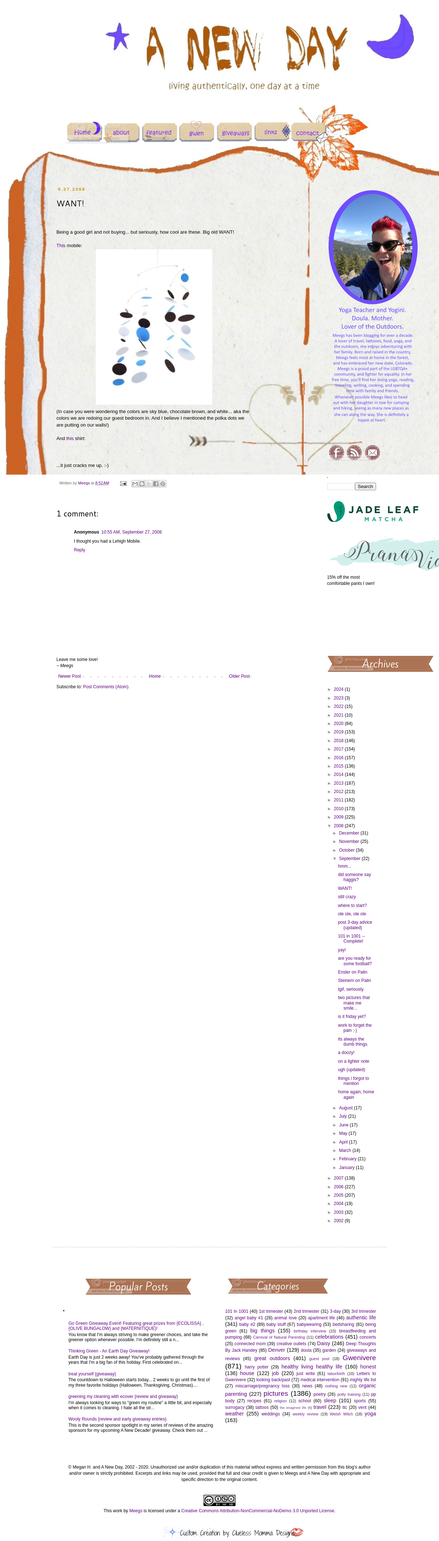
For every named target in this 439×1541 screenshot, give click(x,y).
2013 (339, 783)
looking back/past (273, 1379)
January (347, 1167)
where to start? (352, 905)
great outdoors (272, 1358)
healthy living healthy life (311, 1367)
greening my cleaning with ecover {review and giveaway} (123, 1396)
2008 (339, 825)
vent (362, 1407)
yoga (370, 1414)
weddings (270, 1414)
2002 (339, 1220)
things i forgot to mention (353, 1081)
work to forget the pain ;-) (355, 1028)
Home (155, 676)
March (345, 1150)
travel (319, 1407)
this (70, 438)
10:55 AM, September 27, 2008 (131, 532)
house (247, 1373)
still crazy (347, 896)
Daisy (323, 1343)
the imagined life (293, 1408)
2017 (339, 749)
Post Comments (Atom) (105, 686)
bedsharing (343, 1324)
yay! (342, 949)
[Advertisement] (351, 620)
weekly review (306, 1414)
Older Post (239, 676)
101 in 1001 (237, 1311)
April (344, 1142)
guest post (319, 1358)
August (346, 1107)
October (347, 850)
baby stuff (276, 1324)
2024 (339, 689)
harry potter (256, 1367)
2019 (339, 731)
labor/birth (336, 1373)
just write (305, 1373)
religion (280, 1401)
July (343, 1116)
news (307, 1386)
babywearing (309, 1324)
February (348, 1158)
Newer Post (69, 676)
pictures (276, 1393)
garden (329, 1350)
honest (368, 1367)
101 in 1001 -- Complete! (351, 939)
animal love (285, 1317)
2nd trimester (307, 1311)
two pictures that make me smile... (353, 1003)
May (343, 1133)
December (349, 833)
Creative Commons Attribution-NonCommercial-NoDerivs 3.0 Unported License (257, 1510)
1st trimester (271, 1311)
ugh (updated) (351, 1069)
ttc (345, 1407)
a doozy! (346, 1052)
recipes (254, 1400)
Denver (276, 1350)
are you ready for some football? (355, 961)
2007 (339, 1178)
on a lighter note (353, 1061)
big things (262, 1331)
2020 (339, 723)
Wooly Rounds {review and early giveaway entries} (117, 1419)
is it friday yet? (352, 1016)
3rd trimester (363, 1311)
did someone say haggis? (354, 877)
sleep (330, 1400)
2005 (339, 1195)
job (275, 1373)
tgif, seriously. (351, 989)
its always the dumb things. (353, 1042)
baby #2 (247, 1324)
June (344, 1125)
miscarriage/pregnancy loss (262, 1386)
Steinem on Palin (354, 980)
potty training (349, 1394)
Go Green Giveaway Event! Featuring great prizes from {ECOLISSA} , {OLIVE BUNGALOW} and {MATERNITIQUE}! (136, 1326)
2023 (339, 698)
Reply (79, 549)
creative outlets (291, 1343)
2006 (339, 1186)
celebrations (329, 1337)
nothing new (336, 1386)
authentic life (361, 1317)
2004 (339, 1203)
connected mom (250, 1343)
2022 (339, 706)
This (61, 245)
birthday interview (310, 1331)
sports (360, 1400)
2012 (339, 791)
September (350, 858)
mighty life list (363, 1379)
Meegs (135, 1510)
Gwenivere (359, 1358)
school (304, 1400)
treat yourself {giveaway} (92, 1373)
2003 (339, 1212)
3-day (335, 1311)
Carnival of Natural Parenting (279, 1337)
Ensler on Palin (352, 972)
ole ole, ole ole (352, 913)
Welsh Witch (341, 1414)
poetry (319, 1394)
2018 (339, 740)
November (349, 841)
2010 (339, 808)
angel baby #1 (249, 1317)
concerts (368, 1337)
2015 (339, 766)
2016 (339, 757)
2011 (339, 800)
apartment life (321, 1317)
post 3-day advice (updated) (355, 925)
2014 (339, 774)
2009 (339, 817)
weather (234, 1414)
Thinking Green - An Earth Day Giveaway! (109, 1351)
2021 (339, 715)
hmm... (344, 866)
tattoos (262, 1407)
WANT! (345, 888)
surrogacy (235, 1407)
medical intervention (319, 1379)
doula (306, 1350)
